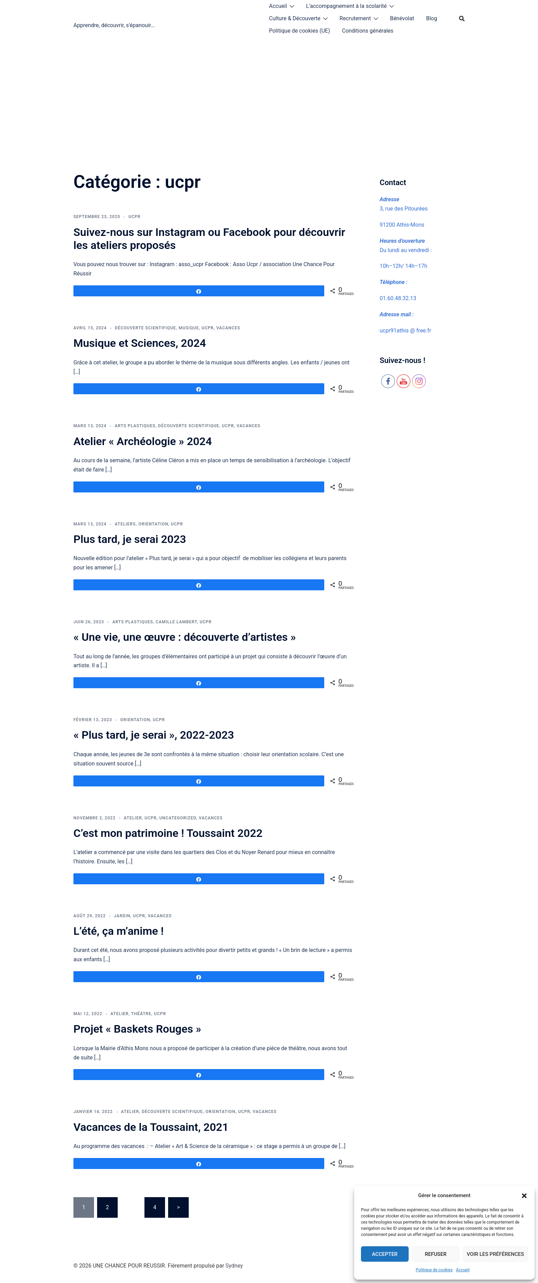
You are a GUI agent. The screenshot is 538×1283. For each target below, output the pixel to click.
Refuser (435, 1254)
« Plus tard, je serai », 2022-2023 (153, 734)
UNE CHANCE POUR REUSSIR (141, 13)
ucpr (134, 216)
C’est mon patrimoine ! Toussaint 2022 (167, 833)
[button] (524, 1195)
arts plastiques (135, 425)
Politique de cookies (434, 1270)
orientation (153, 524)
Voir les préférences (495, 1254)
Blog (431, 18)
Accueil (462, 1270)
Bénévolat (402, 18)
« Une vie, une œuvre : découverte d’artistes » (184, 637)
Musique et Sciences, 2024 (139, 343)
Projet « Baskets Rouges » (137, 1028)
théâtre (141, 1013)
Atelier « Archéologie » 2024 (142, 441)
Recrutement (355, 18)
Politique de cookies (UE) (299, 30)
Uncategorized (177, 818)
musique (189, 328)
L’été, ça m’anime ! (118, 931)
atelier (133, 818)
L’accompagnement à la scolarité (346, 6)
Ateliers (125, 524)
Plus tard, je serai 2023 (129, 539)
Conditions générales (368, 30)
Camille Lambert (176, 622)
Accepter (385, 1254)
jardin (122, 915)
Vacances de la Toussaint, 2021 (151, 1127)
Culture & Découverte (294, 18)
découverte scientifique (145, 328)
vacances (228, 328)
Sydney (234, 1265)
